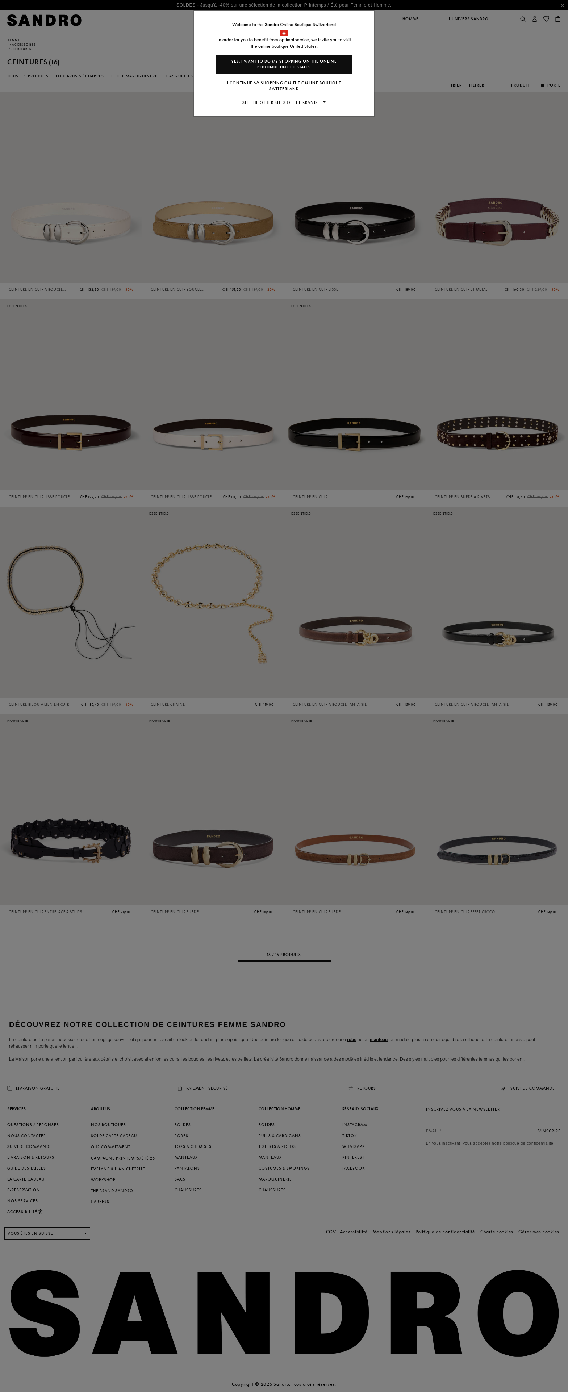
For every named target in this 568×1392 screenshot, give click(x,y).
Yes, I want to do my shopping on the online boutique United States (284, 64)
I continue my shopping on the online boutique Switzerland (284, 86)
